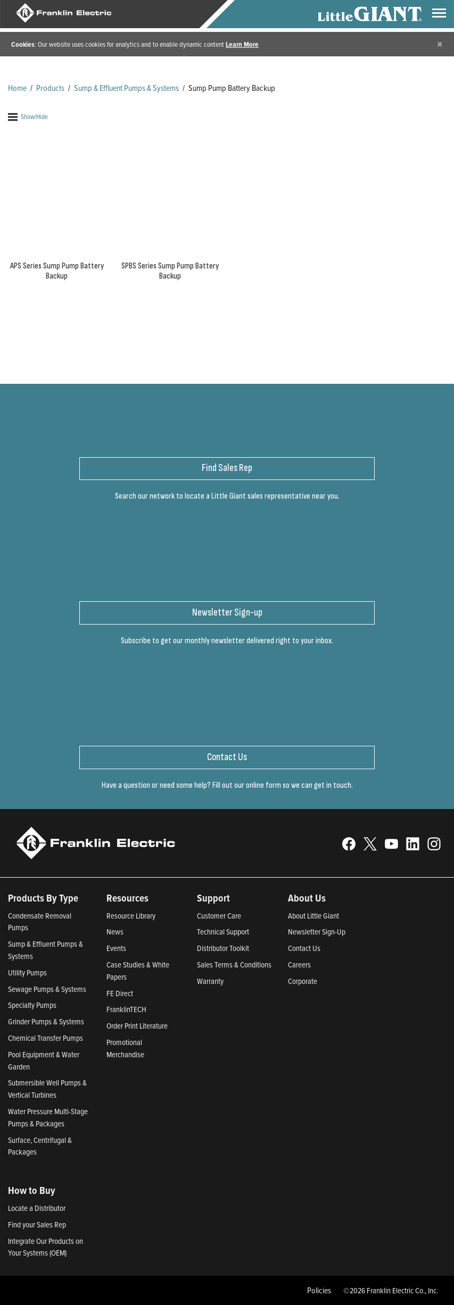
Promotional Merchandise (125, 1048)
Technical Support (223, 931)
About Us (307, 897)
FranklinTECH (126, 1009)
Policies (319, 1290)
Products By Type (43, 897)
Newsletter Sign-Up (316, 931)
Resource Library (130, 915)
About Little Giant (313, 915)
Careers (299, 964)
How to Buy (31, 1190)
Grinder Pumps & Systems (46, 1021)
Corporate (302, 981)
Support (213, 897)
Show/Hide (28, 116)
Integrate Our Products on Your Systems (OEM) (45, 1247)
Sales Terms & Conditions (234, 964)
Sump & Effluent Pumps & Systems (126, 88)
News (114, 931)
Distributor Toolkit (223, 948)
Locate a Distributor (36, 1208)
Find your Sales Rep (37, 1224)
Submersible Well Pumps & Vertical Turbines (47, 1088)
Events (116, 948)
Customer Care (219, 915)
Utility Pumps (27, 972)
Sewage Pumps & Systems (47, 989)
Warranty (210, 981)
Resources (127, 897)
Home (17, 88)
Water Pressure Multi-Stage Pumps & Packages (48, 1117)
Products (50, 88)
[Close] (439, 43)
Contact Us (304, 948)
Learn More (242, 44)
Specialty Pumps (32, 1005)
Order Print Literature (137, 1025)
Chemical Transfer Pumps (45, 1037)
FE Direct (119, 993)
